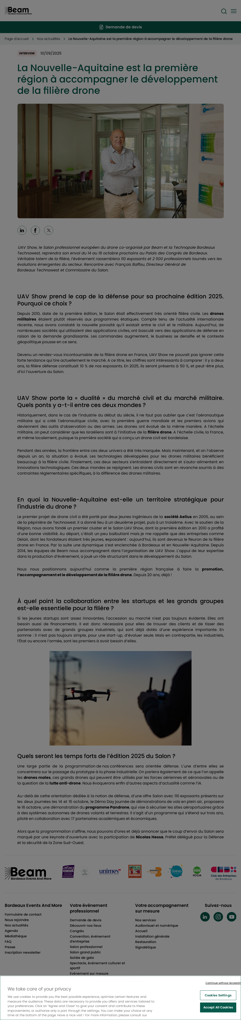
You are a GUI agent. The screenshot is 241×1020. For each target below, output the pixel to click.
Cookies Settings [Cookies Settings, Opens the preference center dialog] (218, 1002)
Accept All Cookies (218, 1014)
